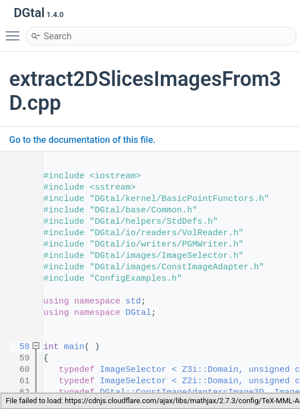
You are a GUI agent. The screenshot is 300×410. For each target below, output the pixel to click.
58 (17, 347)
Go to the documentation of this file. (82, 139)
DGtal (138, 313)
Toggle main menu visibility (15, 30)
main (74, 347)
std (133, 301)
